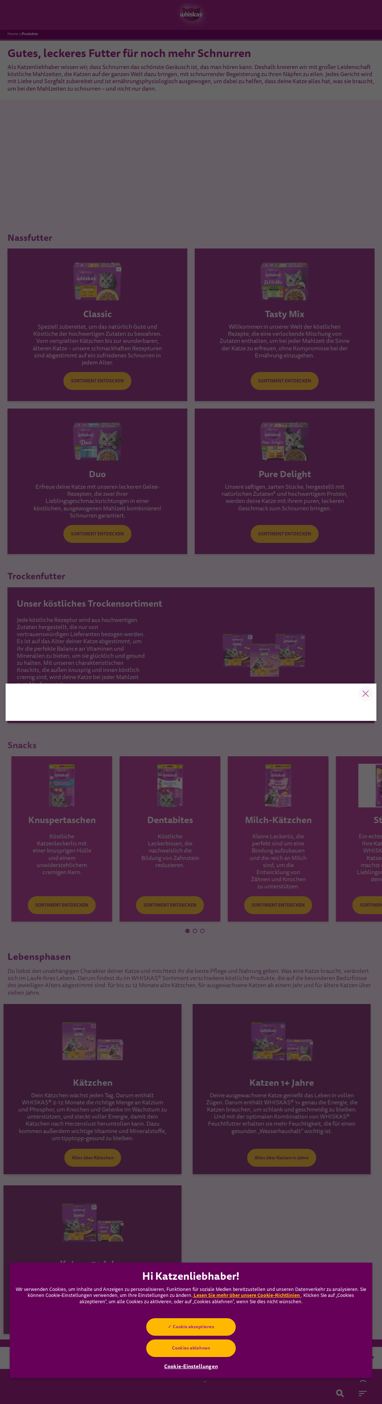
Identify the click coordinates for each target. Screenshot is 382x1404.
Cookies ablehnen (191, 1348)
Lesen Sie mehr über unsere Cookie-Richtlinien (246, 1295)
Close (365, 608)
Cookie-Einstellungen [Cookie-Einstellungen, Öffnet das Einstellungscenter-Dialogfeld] (191, 1366)
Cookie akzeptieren (193, 1326)
